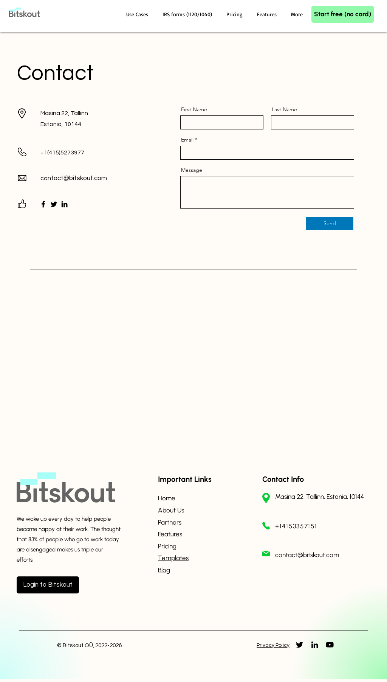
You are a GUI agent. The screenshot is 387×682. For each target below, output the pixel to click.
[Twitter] (54, 204)
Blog (164, 570)
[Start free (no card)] (342, 14)
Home (166, 498)
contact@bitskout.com (307, 555)
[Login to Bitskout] (48, 584)
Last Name (284, 109)
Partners (169, 522)
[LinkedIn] (64, 204)
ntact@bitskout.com (77, 178)
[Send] (329, 223)
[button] (139, 14)
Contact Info (283, 479)
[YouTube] (329, 644)
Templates (173, 558)
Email (187, 139)
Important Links (185, 479)
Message (191, 170)
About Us (171, 510)
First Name (194, 109)
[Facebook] (43, 204)
